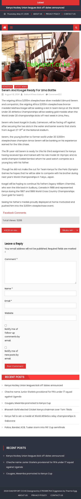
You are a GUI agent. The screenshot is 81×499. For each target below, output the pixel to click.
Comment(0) (55, 94)
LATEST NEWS (21, 86)
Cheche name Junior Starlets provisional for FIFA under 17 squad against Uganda (38, 394)
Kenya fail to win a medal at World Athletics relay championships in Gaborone (40, 418)
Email (8, 300)
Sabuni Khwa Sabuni (34, 94)
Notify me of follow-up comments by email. (12, 335)
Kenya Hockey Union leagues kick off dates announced (35, 7)
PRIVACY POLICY (53, 14)
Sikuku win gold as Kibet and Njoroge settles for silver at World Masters (70, 230)
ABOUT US (37, 14)
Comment (11, 259)
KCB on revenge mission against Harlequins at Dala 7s (13, 230)
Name (9, 288)
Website (9, 313)
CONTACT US (70, 14)
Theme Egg (71, 491)
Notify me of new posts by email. (12, 355)
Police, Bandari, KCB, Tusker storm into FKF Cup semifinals (35, 427)
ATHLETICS (7, 86)
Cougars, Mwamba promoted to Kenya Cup (28, 403)
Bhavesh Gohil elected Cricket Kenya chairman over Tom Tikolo (38, 409)
